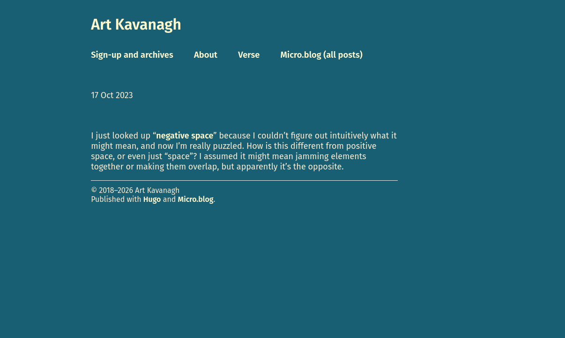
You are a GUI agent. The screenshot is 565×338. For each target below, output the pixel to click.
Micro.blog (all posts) (322, 55)
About (205, 55)
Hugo (152, 199)
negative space (184, 136)
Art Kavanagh (136, 24)
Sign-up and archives (132, 55)
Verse (249, 55)
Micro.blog (196, 199)
